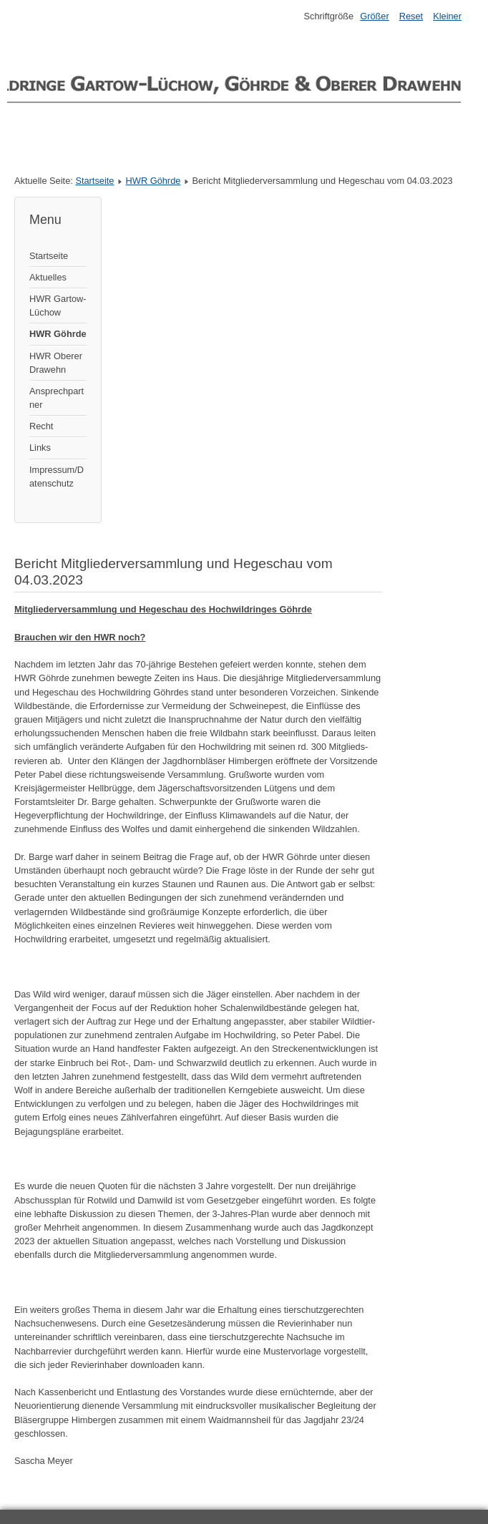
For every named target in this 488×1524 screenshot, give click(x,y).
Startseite (94, 180)
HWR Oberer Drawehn (55, 363)
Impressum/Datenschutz (56, 476)
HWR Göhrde (153, 180)
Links (40, 447)
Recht (41, 426)
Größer (374, 16)
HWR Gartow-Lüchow (58, 305)
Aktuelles (48, 277)
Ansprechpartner (56, 398)
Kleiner (447, 16)
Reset (411, 16)
